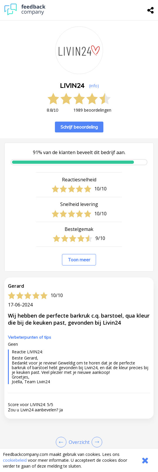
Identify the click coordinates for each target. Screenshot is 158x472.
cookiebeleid (15, 460)
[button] (79, 436)
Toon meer (79, 260)
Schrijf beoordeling (79, 127)
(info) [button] (94, 85)
